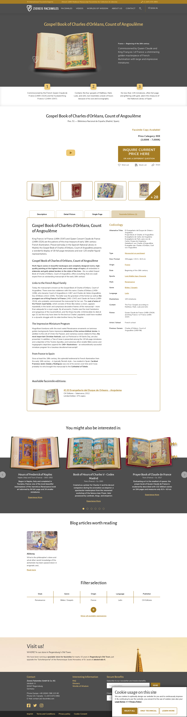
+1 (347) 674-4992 (149, 2)
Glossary (76, 683)
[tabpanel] (93, 469)
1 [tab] (84, 509)
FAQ (74, 681)
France (127, 265)
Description (42, 214)
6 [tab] (104, 509)
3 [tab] (92, 509)
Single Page (97, 214)
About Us (117, 8)
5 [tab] (100, 509)
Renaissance (130, 282)
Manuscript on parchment (135, 253)
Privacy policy (64, 714)
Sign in (153, 8)
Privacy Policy (135, 702)
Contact (130, 8)
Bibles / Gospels (131, 287)
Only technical (148, 711)
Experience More (35, 497)
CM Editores (147, 600)
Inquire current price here (139, 154)
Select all (129, 711)
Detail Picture (69, 214)
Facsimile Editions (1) (128, 214)
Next (181, 474)
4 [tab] (96, 509)
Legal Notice (120, 702)
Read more (31, 570)
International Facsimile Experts (40, 2)
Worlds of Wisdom (97, 8)
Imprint (30, 714)
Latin (127, 293)
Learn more (168, 711)
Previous (5, 474)
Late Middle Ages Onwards (135, 276)
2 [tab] (88, 509)
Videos (79, 8)
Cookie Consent (80, 714)
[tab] (46, 397)
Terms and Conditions (46, 714)
